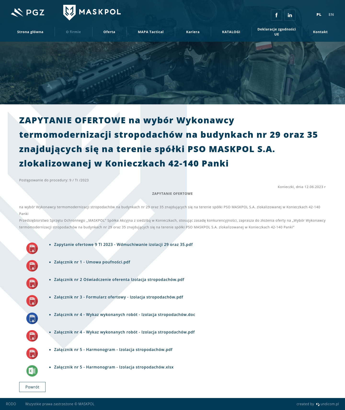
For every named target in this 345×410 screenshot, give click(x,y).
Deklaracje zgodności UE (277, 33)
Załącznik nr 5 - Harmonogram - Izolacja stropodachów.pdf (112, 349)
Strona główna (30, 33)
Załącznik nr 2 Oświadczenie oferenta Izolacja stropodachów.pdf (118, 279)
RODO (11, 404)
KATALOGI (231, 33)
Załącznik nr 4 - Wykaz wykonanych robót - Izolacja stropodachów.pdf (124, 332)
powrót (32, 387)
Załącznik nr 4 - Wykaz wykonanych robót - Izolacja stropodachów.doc (124, 314)
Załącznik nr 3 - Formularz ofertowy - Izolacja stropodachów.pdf (118, 297)
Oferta (109, 33)
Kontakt (320, 33)
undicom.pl (327, 404)
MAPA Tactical (151, 33)
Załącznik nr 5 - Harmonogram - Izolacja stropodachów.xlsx (113, 367)
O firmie (73, 33)
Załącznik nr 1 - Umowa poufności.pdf (91, 262)
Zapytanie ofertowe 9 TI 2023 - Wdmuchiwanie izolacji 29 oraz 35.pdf (123, 244)
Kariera (193, 33)
